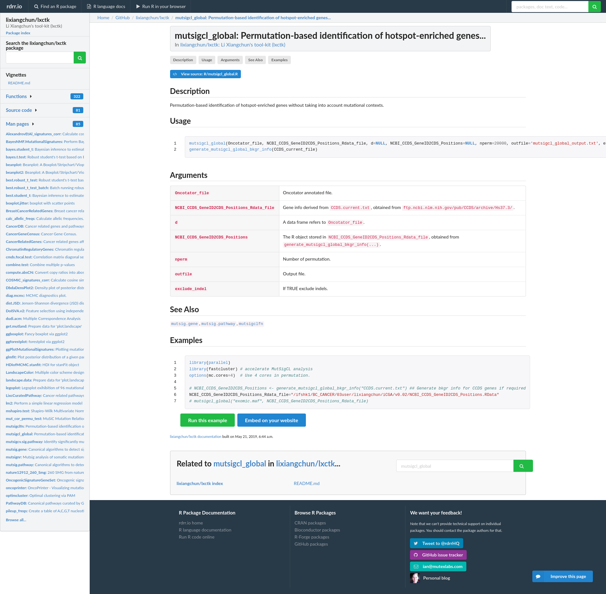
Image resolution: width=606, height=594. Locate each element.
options (197, 370)
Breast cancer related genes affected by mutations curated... (80, 210)
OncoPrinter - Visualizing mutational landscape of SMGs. (64, 487)
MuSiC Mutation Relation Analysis (53, 418)
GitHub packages (311, 538)
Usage (207, 59)
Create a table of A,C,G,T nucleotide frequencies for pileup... (67, 510)
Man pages (17, 124)
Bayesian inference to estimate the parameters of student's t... (72, 149)
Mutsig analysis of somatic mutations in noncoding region (62, 457)
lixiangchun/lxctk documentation (196, 431)
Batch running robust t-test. (51, 187)
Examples (279, 59)
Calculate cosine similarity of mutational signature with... (81, 133)
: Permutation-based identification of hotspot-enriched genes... (253, 17)
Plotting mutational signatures (56, 349)
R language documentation (205, 524)
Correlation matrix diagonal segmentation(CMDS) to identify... (71, 257)
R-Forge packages (312, 531)
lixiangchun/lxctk (305, 457)
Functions (16, 96)
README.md (19, 82)
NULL (380, 143)
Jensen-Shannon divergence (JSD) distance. (50, 303)
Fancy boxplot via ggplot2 (37, 333)
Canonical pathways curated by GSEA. (49, 503)
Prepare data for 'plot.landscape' (44, 326)
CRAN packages (310, 517)
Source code (19, 110)
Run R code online (197, 531)
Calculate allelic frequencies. (45, 218)
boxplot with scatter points (40, 203)
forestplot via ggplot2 (35, 341)
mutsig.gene (184, 318)
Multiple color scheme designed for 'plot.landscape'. (63, 372)
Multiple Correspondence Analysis (43, 318)
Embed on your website (271, 414)
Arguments (230, 59)
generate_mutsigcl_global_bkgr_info (230, 150)
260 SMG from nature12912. (51, 472)
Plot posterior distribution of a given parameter (51, 357)
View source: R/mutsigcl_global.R (205, 73)
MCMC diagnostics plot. (36, 295)
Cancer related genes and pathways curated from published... (66, 226)
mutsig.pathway (218, 318)
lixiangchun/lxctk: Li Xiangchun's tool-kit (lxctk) (232, 44)
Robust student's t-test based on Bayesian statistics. (60, 157)
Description (183, 59)
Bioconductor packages (317, 524)
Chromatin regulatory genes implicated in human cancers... (79, 249)
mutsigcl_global (207, 143)
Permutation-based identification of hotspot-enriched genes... (71, 433)
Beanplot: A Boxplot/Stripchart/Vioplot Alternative (57, 164)
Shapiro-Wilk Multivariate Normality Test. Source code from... (70, 410)
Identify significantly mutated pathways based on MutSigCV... (76, 441)
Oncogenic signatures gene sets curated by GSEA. (73, 480)
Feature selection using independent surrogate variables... (64, 310)
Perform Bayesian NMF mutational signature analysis (79, 141)
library (197, 357)
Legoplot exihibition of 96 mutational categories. (54, 387)
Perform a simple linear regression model (44, 403)
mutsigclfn (251, 318)
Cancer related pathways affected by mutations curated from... (76, 395)
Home (103, 17)
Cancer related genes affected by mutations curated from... (74, 241)
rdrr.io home (191, 517)
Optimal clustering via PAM (40, 495)
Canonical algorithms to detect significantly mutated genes (66, 449)
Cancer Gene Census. (41, 233)
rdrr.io (14, 6)
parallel (218, 357)
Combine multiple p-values (40, 264)
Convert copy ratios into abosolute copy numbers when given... (73, 272)
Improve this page (559, 576)
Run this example (207, 414)
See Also (255, 59)
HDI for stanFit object (42, 364)
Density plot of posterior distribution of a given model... (67, 287)
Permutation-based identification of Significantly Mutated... (65, 426)
